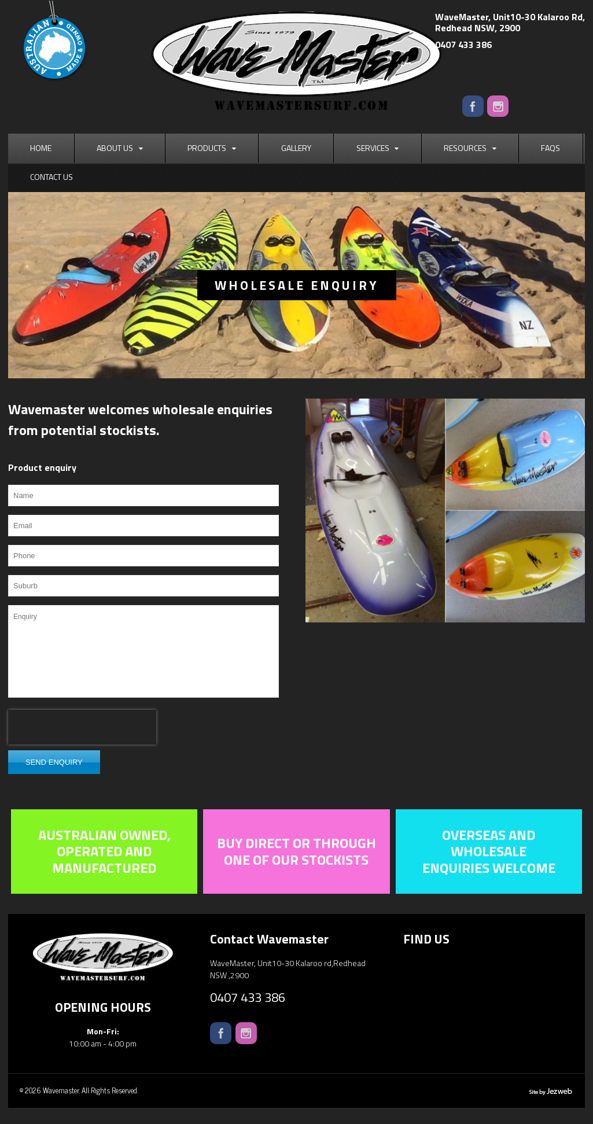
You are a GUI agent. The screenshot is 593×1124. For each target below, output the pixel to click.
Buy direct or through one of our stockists (296, 851)
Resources (465, 148)
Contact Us (51, 177)
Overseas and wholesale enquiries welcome (488, 851)
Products (206, 148)
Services (372, 148)
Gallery (296, 148)
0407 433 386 (463, 44)
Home (40, 148)
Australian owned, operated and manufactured (104, 851)
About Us (115, 148)
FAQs (550, 148)
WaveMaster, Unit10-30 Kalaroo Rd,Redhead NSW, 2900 (510, 22)
